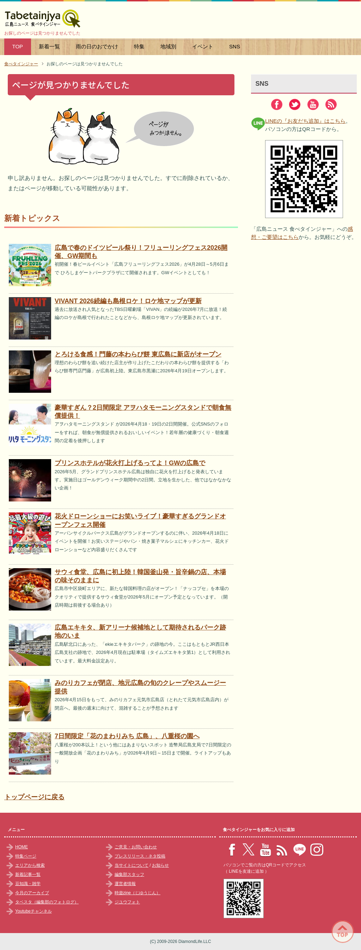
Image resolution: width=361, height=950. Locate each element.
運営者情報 (125, 883)
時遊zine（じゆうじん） (137, 892)
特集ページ (25, 856)
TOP (17, 46)
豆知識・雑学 (28, 883)
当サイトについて (131, 865)
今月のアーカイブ (32, 892)
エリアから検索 (30, 865)
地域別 (168, 46)
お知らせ (160, 865)
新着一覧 (49, 46)
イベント (202, 46)
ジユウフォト (127, 902)
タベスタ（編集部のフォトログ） (47, 902)
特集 (139, 46)
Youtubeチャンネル (33, 911)
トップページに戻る (34, 797)
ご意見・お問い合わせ (136, 846)
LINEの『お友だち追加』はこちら (305, 121)
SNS (234, 46)
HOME (21, 846)
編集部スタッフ (129, 874)
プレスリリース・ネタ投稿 (140, 856)
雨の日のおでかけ (97, 46)
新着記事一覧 (28, 874)
